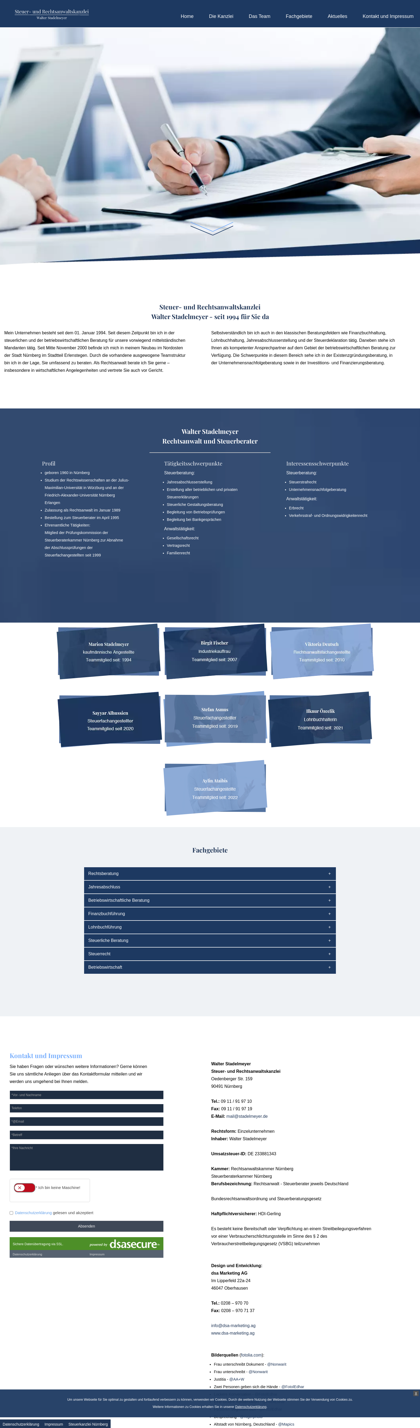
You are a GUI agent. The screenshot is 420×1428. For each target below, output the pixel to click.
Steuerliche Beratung (108, 940)
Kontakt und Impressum (388, 16)
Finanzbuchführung (106, 913)
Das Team (260, 16)
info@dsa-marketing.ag (233, 1325)
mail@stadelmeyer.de (247, 1116)
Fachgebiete (299, 16)
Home (187, 16)
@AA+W (236, 1379)
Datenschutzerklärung (251, 1407)
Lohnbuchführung (105, 927)
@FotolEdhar (292, 1387)
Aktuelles (337, 16)
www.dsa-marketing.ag (232, 1333)
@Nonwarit (276, 1364)
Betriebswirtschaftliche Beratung (119, 900)
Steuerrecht (99, 954)
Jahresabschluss (104, 887)
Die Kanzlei (221, 16)
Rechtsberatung (103, 873)
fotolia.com (251, 1355)
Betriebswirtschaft (105, 967)
